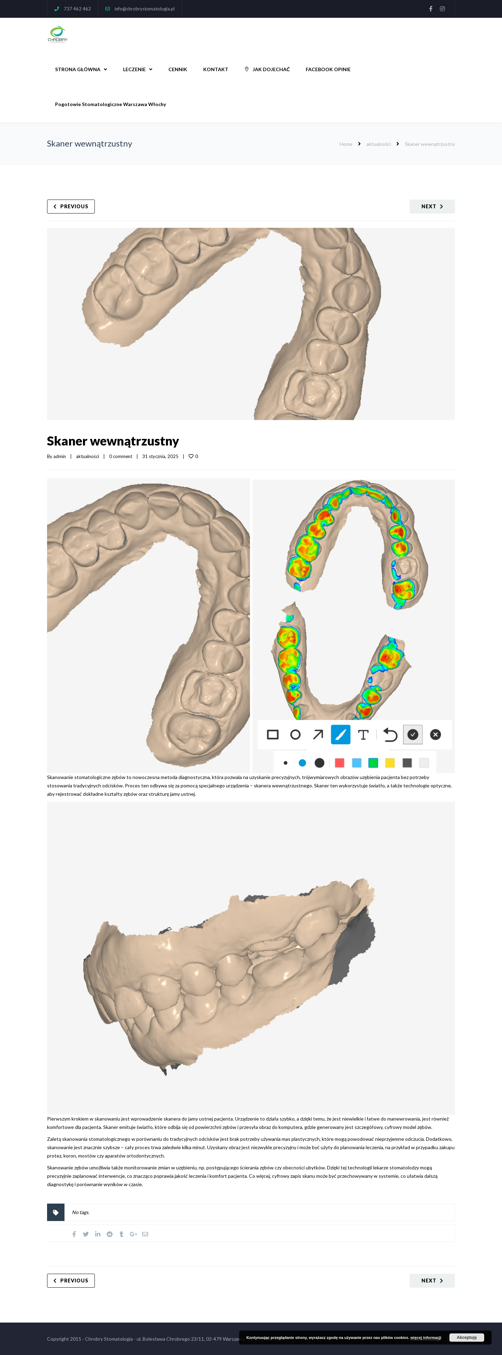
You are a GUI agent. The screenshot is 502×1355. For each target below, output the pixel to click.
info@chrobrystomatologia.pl (145, 9)
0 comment (120, 456)
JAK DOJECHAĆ (267, 69)
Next (428, 206)
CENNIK (177, 69)
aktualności (378, 144)
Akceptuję (467, 1337)
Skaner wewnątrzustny (113, 440)
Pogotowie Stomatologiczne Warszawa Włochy (110, 104)
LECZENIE (134, 69)
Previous (74, 206)
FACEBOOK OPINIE (328, 69)
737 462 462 (77, 9)
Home (346, 144)
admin (59, 456)
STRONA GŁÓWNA (77, 69)
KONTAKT (215, 69)
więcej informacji (425, 1337)
